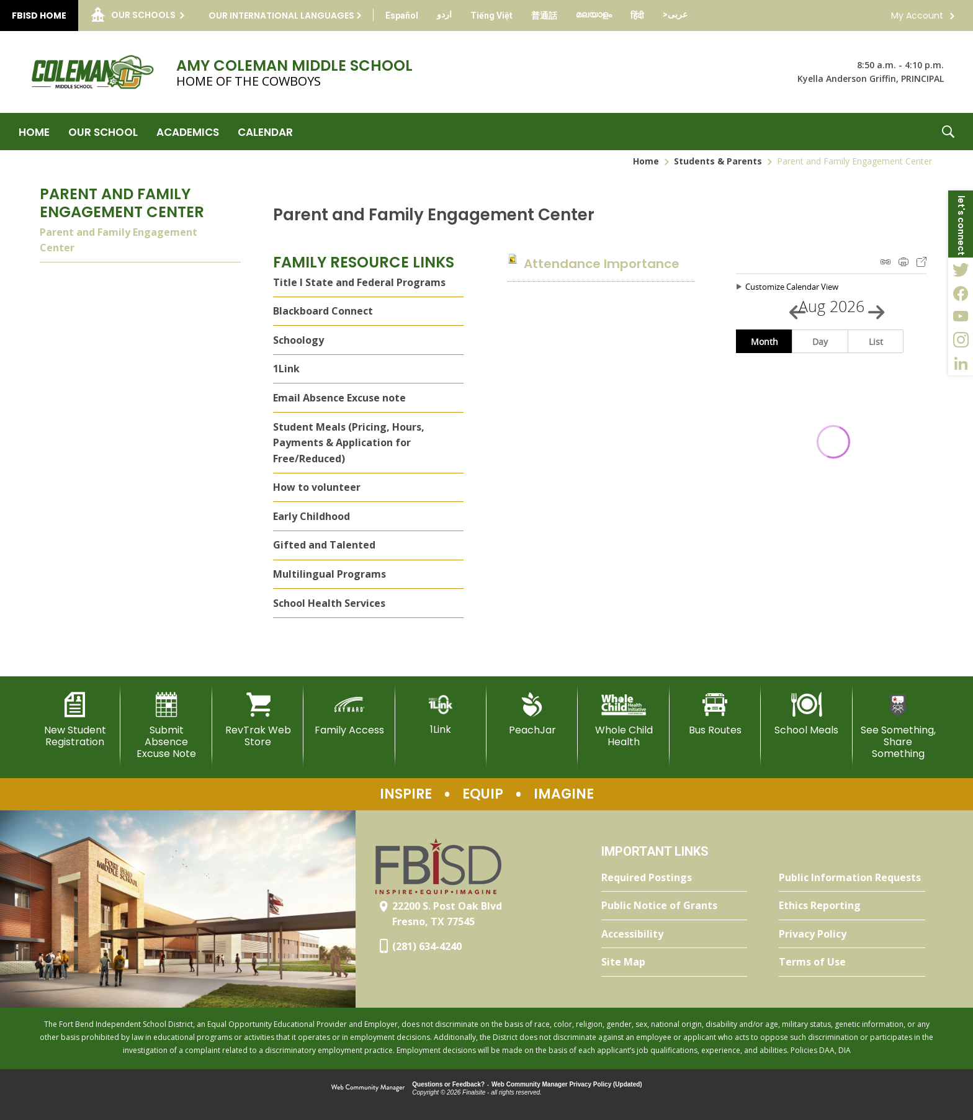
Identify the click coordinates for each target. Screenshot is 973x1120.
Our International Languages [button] (281, 15)
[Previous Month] (792, 306)
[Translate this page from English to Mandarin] (544, 15)
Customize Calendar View (791, 286)
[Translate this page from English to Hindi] (637, 15)
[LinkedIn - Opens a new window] (960, 363)
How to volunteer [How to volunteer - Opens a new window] (317, 487)
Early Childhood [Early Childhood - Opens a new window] (311, 516)
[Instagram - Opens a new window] (960, 340)
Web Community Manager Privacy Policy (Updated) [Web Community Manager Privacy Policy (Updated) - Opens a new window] (566, 1084)
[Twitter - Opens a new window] (960, 269)
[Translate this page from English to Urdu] (444, 14)
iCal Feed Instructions (885, 262)
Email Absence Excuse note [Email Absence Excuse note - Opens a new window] (339, 398)
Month (764, 341)
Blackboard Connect (323, 311)
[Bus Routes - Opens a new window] (715, 714)
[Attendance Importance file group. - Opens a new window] (601, 263)
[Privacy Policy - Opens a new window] (852, 934)
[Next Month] (870, 306)
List (876, 341)
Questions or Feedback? (448, 1084)
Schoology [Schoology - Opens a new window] (298, 340)
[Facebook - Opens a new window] (960, 293)
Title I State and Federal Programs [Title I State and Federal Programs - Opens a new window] (359, 282)
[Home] (34, 131)
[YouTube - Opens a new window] (960, 316)
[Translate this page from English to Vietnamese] (491, 15)
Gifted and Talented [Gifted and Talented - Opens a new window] (324, 545)
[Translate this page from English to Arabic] (675, 14)
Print (903, 262)
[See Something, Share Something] (898, 726)
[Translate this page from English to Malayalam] (594, 14)
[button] (948, 131)
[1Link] (440, 714)
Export (921, 262)
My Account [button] (917, 15)
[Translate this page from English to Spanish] (401, 15)
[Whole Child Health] (623, 720)
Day (820, 341)
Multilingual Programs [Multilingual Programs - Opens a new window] (329, 574)
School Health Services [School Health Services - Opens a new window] (329, 603)
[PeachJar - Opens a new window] (532, 714)
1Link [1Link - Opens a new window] (286, 368)
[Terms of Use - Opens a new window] (852, 962)
